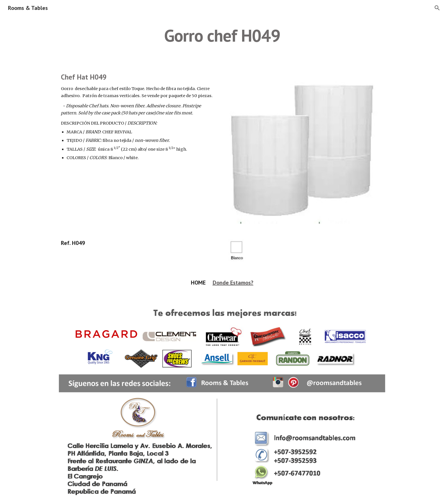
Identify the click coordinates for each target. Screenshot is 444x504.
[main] (222, 35)
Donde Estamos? (233, 282)
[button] (437, 8)
